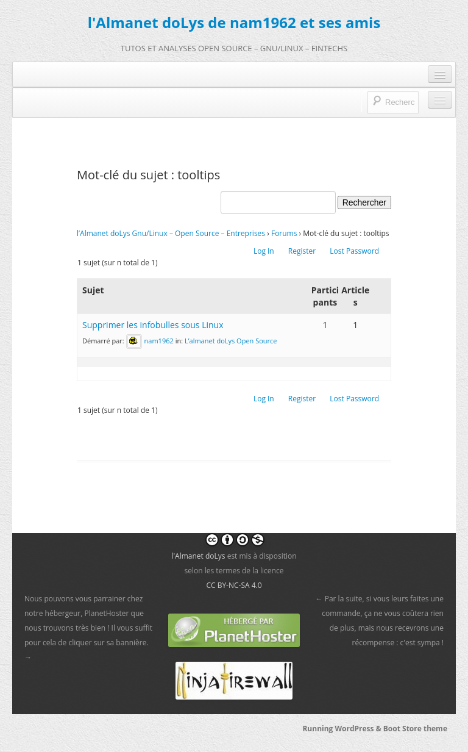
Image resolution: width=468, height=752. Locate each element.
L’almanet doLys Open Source (231, 340)
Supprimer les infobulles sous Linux (153, 325)
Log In (264, 251)
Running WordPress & (342, 728)
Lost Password (354, 251)
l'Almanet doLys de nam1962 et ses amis (234, 22)
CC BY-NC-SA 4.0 (233, 585)
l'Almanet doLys (198, 556)
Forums (284, 233)
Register (302, 251)
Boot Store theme (415, 728)
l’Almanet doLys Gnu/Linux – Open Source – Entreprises (171, 233)
